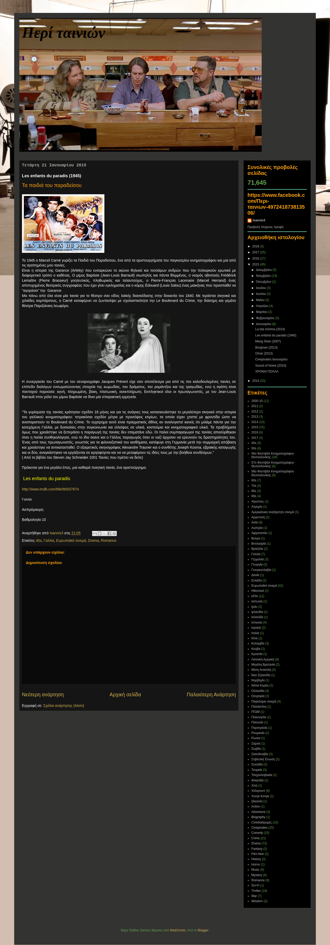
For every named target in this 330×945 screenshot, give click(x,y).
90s (253, 496)
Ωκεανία (256, 801)
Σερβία (256, 748)
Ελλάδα (256, 580)
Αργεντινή (258, 517)
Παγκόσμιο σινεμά (263, 701)
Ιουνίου (261, 294)
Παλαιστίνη (259, 706)
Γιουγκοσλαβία (261, 570)
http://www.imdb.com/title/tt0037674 (50, 489)
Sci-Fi (255, 885)
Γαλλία (49, 540)
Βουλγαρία (258, 543)
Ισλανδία (257, 617)
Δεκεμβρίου (264, 270)
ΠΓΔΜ (255, 712)
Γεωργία (257, 564)
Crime (255, 838)
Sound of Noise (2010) (270, 365)
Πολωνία (257, 722)
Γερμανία (257, 559)
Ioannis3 (259, 220)
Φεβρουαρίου (265, 318)
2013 (254, 416)
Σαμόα (255, 743)
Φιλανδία (257, 780)
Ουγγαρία (258, 696)
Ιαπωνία (256, 601)
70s (253, 486)
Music (255, 869)
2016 (256, 258)
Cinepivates (259, 827)
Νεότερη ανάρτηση (43, 694)
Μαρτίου (262, 312)
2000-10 (257, 401)
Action (255, 806)
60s (253, 480)
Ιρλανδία (257, 612)
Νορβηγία (258, 680)
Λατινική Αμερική (262, 659)
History (256, 859)
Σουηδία (257, 764)
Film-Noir (257, 854)
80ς (253, 491)
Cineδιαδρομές (261, 822)
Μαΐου (260, 300)
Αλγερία (256, 506)
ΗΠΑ (254, 596)
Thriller (256, 891)
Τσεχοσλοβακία (261, 775)
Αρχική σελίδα (125, 694)
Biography (258, 817)
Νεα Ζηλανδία (260, 675)
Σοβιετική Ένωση (263, 759)
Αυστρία (256, 528)
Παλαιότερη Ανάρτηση (211, 694)
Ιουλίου (261, 288)
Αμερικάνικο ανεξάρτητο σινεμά (272, 512)
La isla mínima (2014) (270, 329)
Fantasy (256, 849)
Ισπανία (256, 622)
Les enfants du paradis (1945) (275, 335)
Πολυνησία (258, 717)
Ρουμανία (258, 733)
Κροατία (256, 654)
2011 (254, 406)
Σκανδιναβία (259, 754)
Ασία (254, 522)
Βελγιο (255, 538)
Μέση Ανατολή (261, 670)
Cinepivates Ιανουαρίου (271, 359)
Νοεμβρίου (264, 276)
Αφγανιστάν (259, 533)
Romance (108, 540)
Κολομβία (257, 643)
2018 (256, 246)
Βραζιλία (257, 549)
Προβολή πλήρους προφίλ (266, 227)
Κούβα (255, 649)
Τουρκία (256, 770)
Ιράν (254, 607)
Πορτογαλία (259, 728)
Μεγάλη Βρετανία (263, 664)
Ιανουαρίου (264, 324)
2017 (256, 252)
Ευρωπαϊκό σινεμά (71, 540)
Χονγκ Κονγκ (260, 796)
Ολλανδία (257, 691)
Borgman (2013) (266, 347)
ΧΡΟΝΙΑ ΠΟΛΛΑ (266, 371)
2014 (256, 381)
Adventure (258, 812)
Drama (93, 540)
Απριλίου (262, 306)
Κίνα (254, 638)
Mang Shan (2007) (268, 341)
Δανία (255, 575)
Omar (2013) (264, 353)
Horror (255, 864)
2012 (254, 411)
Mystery (256, 875)
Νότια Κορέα (260, 685)
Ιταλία (255, 633)
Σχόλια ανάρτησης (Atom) (63, 706)
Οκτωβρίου (264, 282)
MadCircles (178, 930)
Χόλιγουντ (258, 791)
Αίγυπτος (257, 501)
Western (257, 901)
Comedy (257, 833)
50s (253, 448)
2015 (256, 264)
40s (39, 540)
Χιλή (254, 785)
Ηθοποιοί (257, 591)
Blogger (203, 930)
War (254, 896)
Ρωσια (255, 738)
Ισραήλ (256, 627)
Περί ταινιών (63, 32)
